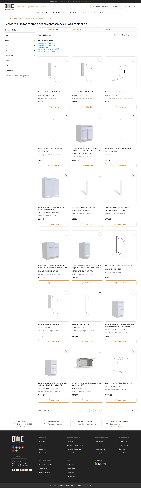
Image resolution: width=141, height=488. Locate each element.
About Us (42, 442)
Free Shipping (21, 422)
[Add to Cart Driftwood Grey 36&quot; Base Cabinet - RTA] (120, 400)
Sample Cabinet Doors (59, 13)
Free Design (73, 13)
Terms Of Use (43, 453)
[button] (20, 29)
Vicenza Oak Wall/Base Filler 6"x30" (117, 207)
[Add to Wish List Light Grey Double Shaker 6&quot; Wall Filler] (133, 116)
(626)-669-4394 (22, 466)
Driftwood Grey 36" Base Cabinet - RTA (118, 383)
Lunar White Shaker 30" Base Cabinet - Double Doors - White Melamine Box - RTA (52, 267)
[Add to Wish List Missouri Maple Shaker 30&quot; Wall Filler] (66, 116)
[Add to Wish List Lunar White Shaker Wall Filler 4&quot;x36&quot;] (100, 59)
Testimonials (86, 13)
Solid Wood (122, 449)
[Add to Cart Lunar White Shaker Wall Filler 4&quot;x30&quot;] (53, 107)
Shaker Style (123, 442)
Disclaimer (42, 449)
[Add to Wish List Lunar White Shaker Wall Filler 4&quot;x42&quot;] (66, 292)
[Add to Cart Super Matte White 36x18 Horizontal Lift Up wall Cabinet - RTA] (87, 400)
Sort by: (125, 35)
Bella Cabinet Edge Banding (114, 92)
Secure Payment (53, 422)
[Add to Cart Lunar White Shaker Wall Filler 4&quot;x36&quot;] (87, 107)
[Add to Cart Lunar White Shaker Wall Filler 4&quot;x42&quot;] (53, 341)
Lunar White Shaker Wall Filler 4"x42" (50, 325)
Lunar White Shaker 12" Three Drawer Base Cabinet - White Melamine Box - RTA (119, 326)
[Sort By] (128, 35)
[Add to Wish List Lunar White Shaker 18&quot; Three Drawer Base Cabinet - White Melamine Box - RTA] (66, 351)
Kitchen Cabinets (42, 13)
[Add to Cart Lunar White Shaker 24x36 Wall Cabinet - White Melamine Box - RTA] (53, 224)
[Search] (93, 6)
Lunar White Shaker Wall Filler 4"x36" (84, 92)
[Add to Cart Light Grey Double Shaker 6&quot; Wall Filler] (120, 165)
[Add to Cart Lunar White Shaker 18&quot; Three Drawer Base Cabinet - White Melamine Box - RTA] (53, 400)
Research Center (44, 473)
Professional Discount (36, 7)
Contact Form (71, 442)
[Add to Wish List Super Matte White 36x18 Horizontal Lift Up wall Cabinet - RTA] (100, 351)
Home (6, 18)
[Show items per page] (133, 411)
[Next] (99, 411)
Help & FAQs (43, 469)
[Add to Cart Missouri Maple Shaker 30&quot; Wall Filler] (53, 165)
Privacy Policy (71, 469)
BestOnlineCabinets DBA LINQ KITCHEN (67, 485)
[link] (76, 411)
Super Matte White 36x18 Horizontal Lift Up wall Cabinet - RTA (86, 384)
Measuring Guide (100, 449)
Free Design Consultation (85, 422)
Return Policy (71, 473)
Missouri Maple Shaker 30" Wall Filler (50, 149)
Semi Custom (123, 446)
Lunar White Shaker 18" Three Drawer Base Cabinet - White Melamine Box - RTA (52, 384)
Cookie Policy (71, 465)
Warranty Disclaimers (73, 453)
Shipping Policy (71, 477)
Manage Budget (100, 453)
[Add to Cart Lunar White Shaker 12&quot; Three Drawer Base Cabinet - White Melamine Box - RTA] (120, 341)
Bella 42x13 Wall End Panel (80, 325)
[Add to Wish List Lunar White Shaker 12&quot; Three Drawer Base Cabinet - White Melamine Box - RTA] (133, 292)
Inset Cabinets (124, 453)
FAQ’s (102, 13)
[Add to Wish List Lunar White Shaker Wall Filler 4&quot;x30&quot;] (66, 59)
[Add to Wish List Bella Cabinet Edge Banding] (133, 59)
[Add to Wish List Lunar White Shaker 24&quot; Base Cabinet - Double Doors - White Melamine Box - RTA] (100, 116)
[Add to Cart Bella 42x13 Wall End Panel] (87, 341)
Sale (21, 7)
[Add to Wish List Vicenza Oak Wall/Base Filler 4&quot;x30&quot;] (100, 175)
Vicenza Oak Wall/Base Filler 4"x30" (84, 207)
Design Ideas (99, 442)
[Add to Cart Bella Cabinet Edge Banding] (120, 107)
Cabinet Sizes (99, 446)
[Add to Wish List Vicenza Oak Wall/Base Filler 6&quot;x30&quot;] (133, 175)
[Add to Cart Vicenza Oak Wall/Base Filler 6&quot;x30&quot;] (120, 224)
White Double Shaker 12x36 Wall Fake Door (119, 266)
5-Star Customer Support (119, 422)
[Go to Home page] (9, 7)
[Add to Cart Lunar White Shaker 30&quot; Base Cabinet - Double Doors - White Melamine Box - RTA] (53, 283)
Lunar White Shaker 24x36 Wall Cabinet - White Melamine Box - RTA (52, 208)
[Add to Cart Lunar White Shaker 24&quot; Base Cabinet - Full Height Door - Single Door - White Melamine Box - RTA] (87, 283)
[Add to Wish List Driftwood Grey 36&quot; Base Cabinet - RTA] (133, 351)
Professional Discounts (74, 449)
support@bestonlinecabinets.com (82, 1)
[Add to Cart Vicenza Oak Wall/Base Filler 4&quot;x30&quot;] (87, 224)
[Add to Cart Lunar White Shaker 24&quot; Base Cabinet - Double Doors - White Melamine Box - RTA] (87, 165)
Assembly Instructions (46, 465)
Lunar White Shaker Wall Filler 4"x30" (50, 92)
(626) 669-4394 (60, 1)
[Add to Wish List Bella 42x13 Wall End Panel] (100, 292)
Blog (95, 13)
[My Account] (129, 6)
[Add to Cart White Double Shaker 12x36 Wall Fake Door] (120, 283)
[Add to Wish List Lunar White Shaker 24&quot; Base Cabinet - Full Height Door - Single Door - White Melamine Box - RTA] (100, 233)
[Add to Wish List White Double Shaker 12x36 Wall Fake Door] (133, 233)
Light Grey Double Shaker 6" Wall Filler (118, 149)
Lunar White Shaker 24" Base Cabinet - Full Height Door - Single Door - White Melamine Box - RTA (87, 267)
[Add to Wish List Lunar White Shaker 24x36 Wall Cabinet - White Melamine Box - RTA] (66, 175)
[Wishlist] (124, 6)
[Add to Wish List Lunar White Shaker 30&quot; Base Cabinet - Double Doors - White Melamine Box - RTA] (66, 233)
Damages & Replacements (75, 446)
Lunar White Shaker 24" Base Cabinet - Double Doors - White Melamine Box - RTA (86, 150)
